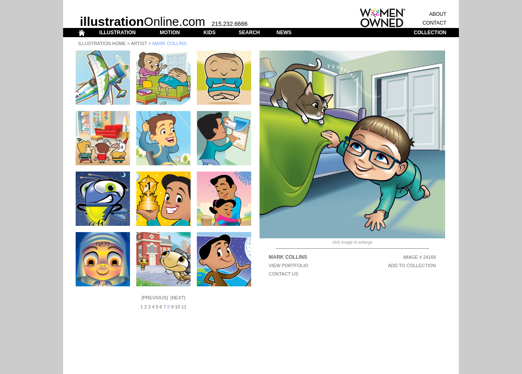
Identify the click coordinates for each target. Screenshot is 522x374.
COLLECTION (430, 32)
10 (177, 306)
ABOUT (437, 14)
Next (178, 297)
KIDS (210, 32)
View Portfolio (288, 265)
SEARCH (249, 32)
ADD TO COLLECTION (412, 265)
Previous (155, 297)
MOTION (170, 32)
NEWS (283, 32)
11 (183, 306)
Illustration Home (102, 43)
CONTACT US (283, 273)
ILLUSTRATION (117, 32)
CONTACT (434, 23)
